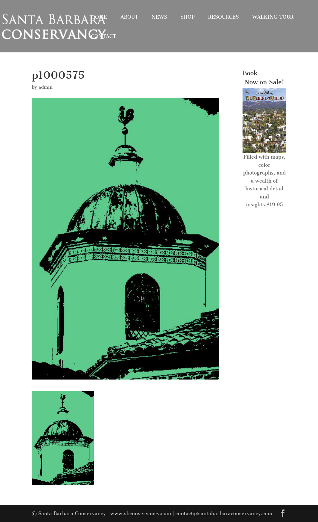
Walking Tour (272, 17)
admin (45, 87)
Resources (223, 17)
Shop (187, 17)
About (129, 17)
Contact (103, 36)
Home (99, 17)
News (159, 17)
